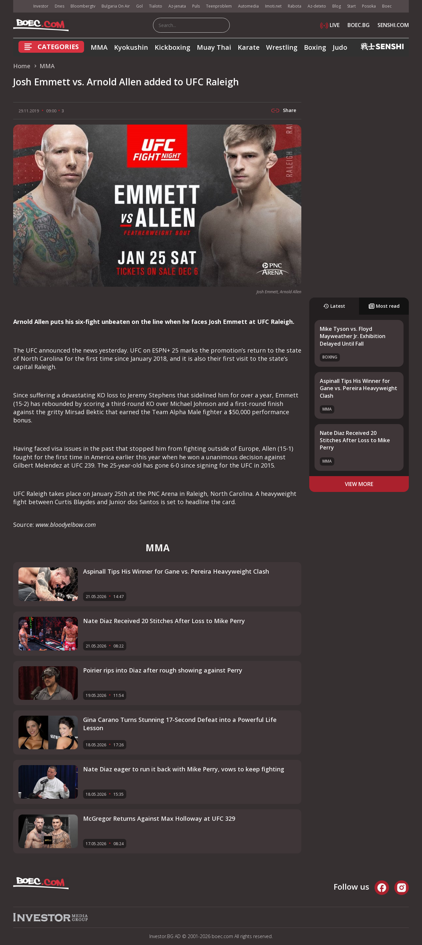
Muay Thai (214, 47)
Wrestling (281, 47)
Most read (384, 306)
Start (351, 6)
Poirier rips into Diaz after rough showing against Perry (162, 670)
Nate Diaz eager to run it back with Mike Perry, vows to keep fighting (183, 769)
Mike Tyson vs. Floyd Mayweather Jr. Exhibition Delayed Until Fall (352, 336)
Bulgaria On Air (116, 6)
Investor (40, 6)
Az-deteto (317, 6)
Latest (334, 306)
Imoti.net (273, 6)
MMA (99, 47)
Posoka (369, 6)
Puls (196, 6)
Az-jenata (177, 6)
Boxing (315, 47)
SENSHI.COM (393, 25)
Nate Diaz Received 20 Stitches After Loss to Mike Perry (355, 440)
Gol (139, 6)
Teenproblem (219, 6)
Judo (340, 47)
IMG (21, 6)
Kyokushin (131, 47)
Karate (248, 47)
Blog (336, 6)
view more (359, 484)
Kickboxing (172, 47)
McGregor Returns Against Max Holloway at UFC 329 (159, 818)
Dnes (59, 6)
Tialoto (155, 6)
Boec (387, 6)
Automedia (248, 6)
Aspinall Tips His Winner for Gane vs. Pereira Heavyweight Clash (358, 388)
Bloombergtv (83, 6)
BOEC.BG (358, 25)
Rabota (294, 6)
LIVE (330, 25)
